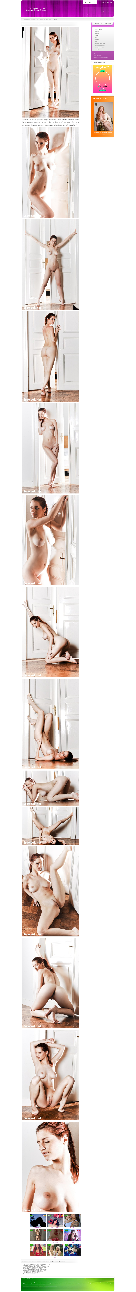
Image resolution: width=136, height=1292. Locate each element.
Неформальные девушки (100, 45)
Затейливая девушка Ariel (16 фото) (30, 1273)
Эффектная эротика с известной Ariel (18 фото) (33, 1271)
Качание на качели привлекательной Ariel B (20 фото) (34, 1270)
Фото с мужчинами (99, 49)
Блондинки (97, 31)
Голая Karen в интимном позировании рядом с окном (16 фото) (36, 1264)
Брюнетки (97, 33)
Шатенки (96, 35)
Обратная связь (97, 53)
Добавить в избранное (107, 2)
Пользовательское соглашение (101, 57)
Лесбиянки (97, 39)
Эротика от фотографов (100, 43)
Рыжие (37, 19)
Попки (96, 41)
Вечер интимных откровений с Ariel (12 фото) (33, 1268)
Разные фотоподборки (99, 47)
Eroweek (33, 19)
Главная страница (98, 29)
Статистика (41, 1286)
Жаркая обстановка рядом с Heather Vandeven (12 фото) (35, 1267)
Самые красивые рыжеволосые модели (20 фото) (103, 118)
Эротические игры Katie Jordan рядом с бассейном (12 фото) (36, 1266)
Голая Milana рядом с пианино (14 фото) (31, 1272)
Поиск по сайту (97, 55)
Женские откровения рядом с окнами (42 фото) (33, 1265)
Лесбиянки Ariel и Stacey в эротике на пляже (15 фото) (35, 1269)
